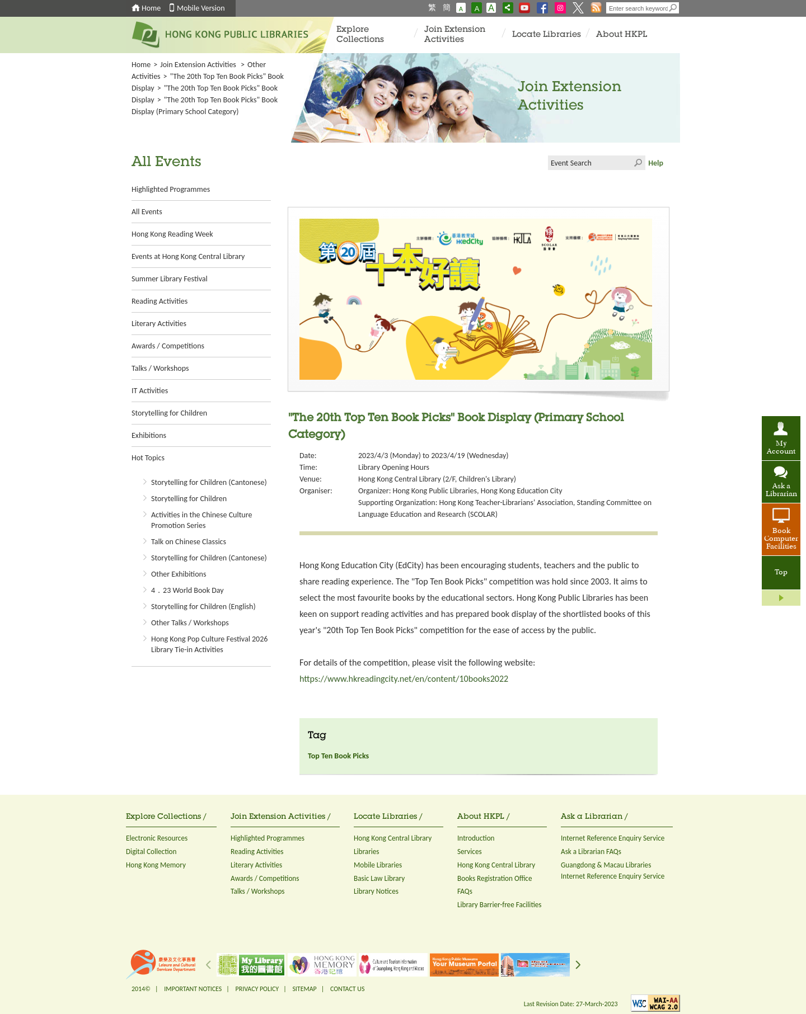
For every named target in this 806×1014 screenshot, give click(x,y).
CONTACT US (347, 989)
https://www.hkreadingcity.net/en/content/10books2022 (403, 678)
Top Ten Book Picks (338, 756)
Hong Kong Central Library (393, 838)
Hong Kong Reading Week (172, 234)
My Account (781, 448)
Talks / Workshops (160, 368)
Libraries (366, 851)
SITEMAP (304, 989)
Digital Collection (151, 851)
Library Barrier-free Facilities (499, 904)
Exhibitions (149, 435)
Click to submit (638, 162)
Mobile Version (201, 8)
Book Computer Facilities (781, 539)
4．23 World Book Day (187, 590)
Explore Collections (360, 35)
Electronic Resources (157, 838)
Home (151, 8)
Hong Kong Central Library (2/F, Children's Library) (437, 479)
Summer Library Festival (170, 279)
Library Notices (376, 891)
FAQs (464, 891)
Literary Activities (159, 323)
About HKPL (621, 35)
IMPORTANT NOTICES (193, 989)
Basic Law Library (379, 878)
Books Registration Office (494, 878)
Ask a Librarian (781, 490)
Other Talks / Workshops (190, 623)
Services (469, 851)
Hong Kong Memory (156, 865)
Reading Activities (160, 301)
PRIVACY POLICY (257, 989)
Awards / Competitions (168, 346)
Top (781, 573)
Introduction (476, 838)
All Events (147, 211)
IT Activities (150, 390)
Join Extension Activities (454, 35)
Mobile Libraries (378, 865)
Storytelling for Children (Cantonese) (209, 482)
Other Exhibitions (178, 574)
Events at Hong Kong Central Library (188, 256)
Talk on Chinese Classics (188, 541)
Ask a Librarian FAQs (591, 851)
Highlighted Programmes (171, 189)
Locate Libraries (546, 35)
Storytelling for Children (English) (203, 606)
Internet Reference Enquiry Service (612, 838)
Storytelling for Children (169, 413)
